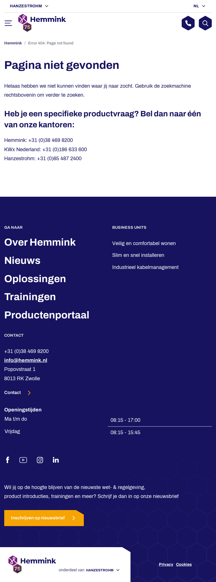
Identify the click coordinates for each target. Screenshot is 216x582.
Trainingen (30, 296)
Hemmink (13, 43)
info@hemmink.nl (25, 360)
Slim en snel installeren (138, 255)
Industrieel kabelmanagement (145, 267)
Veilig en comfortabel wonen (144, 243)
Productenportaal (46, 315)
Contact (13, 392)
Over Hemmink (40, 242)
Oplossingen (35, 278)
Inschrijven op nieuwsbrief (44, 518)
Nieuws (22, 260)
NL (197, 6)
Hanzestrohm (26, 6)
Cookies (184, 564)
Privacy (166, 564)
